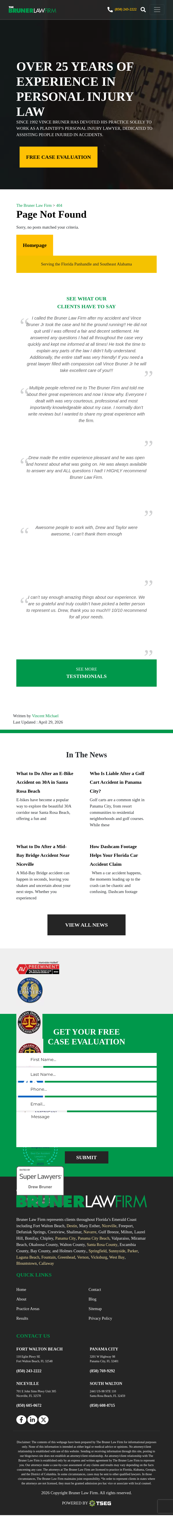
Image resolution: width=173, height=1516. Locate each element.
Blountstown (27, 1263)
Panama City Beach (95, 1238)
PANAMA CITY (104, 1350)
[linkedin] (32, 1420)
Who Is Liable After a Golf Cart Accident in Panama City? (117, 782)
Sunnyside (135, 1251)
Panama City (65, 1238)
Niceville (110, 1225)
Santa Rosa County (118, 1244)
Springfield (115, 1251)
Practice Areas (28, 1309)
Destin (72, 1225)
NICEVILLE (28, 1384)
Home (21, 1289)
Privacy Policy (101, 1319)
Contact (95, 1289)
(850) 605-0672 (29, 1406)
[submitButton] (86, 1157)
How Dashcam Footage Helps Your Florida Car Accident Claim (114, 855)
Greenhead (81, 1257)
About (21, 1299)
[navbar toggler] (149, 9)
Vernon (98, 1257)
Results (22, 1319)
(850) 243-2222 (114, 9)
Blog (93, 1299)
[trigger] (135, 10)
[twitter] (44, 1420)
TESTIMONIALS (86, 672)
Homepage (35, 245)
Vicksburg (114, 1257)
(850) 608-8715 (103, 1406)
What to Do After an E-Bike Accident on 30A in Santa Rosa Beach (44, 782)
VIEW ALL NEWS (86, 925)
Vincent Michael (45, 716)
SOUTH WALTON (107, 1384)
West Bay (133, 1257)
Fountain (62, 1257)
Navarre (90, 1232)
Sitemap (95, 1309)
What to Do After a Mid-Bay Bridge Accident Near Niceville (43, 855)
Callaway (47, 1263)
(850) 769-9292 (103, 1371)
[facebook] (21, 1420)
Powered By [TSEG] (86, 1504)
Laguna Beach (41, 1257)
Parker (21, 1257)
